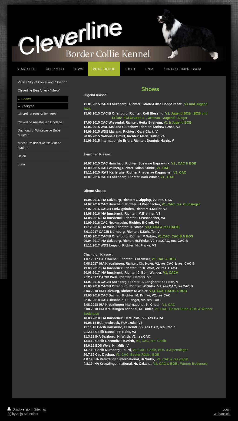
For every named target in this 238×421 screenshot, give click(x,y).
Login (227, 409)
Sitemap (40, 409)
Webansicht (222, 414)
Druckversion (19, 409)
